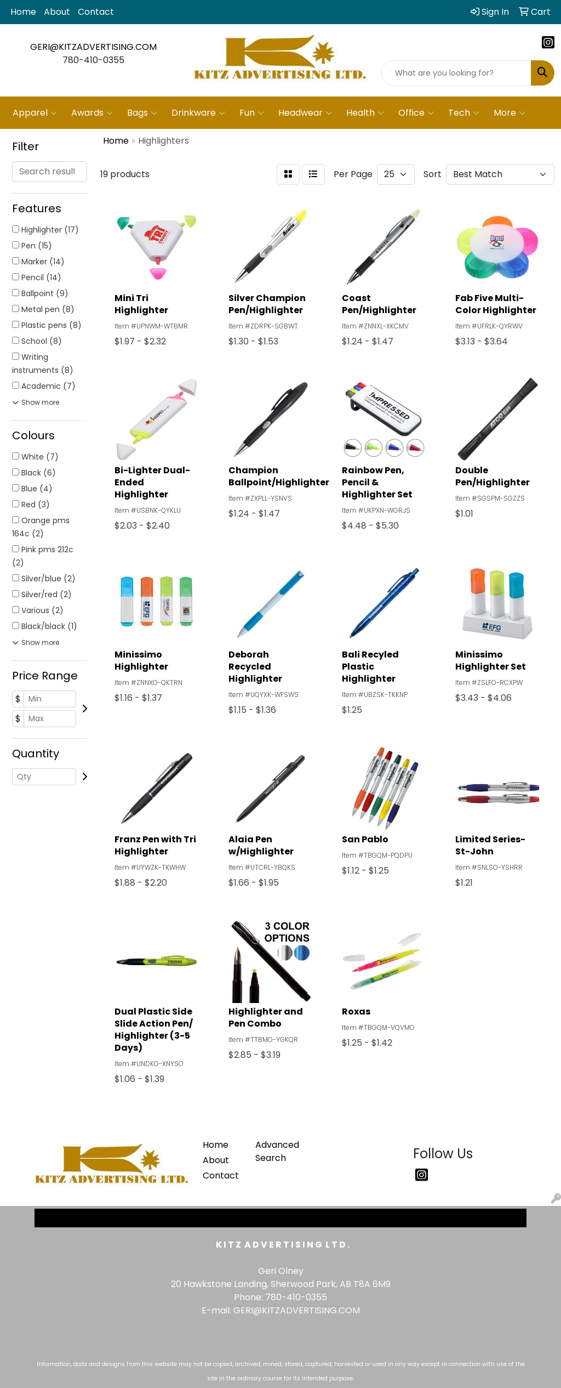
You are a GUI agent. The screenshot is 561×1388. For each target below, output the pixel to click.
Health (365, 113)
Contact (96, 11)
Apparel (35, 113)
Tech (463, 113)
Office (416, 113)
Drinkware (198, 113)
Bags (142, 113)
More (509, 113)
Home (23, 11)
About (57, 11)
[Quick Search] (456, 73)
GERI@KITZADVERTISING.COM (93, 47)
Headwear (305, 113)
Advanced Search (275, 1151)
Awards (92, 113)
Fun (251, 113)
